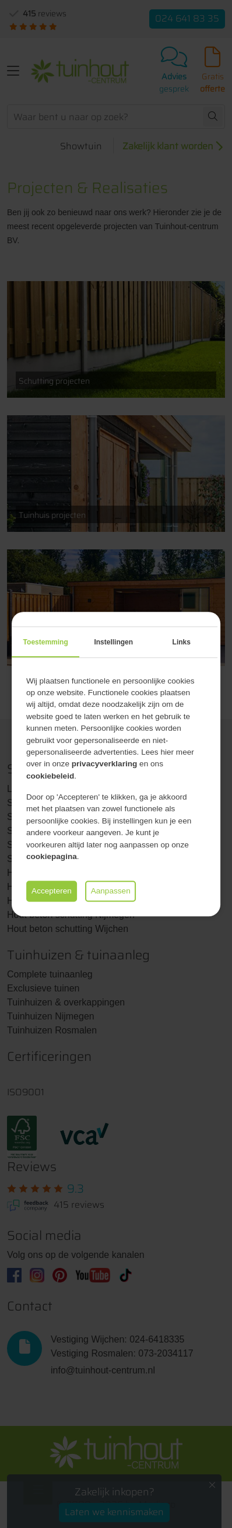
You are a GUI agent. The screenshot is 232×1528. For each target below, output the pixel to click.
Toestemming (45, 642)
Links (182, 642)
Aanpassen (111, 890)
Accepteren (51, 890)
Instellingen (113, 642)
